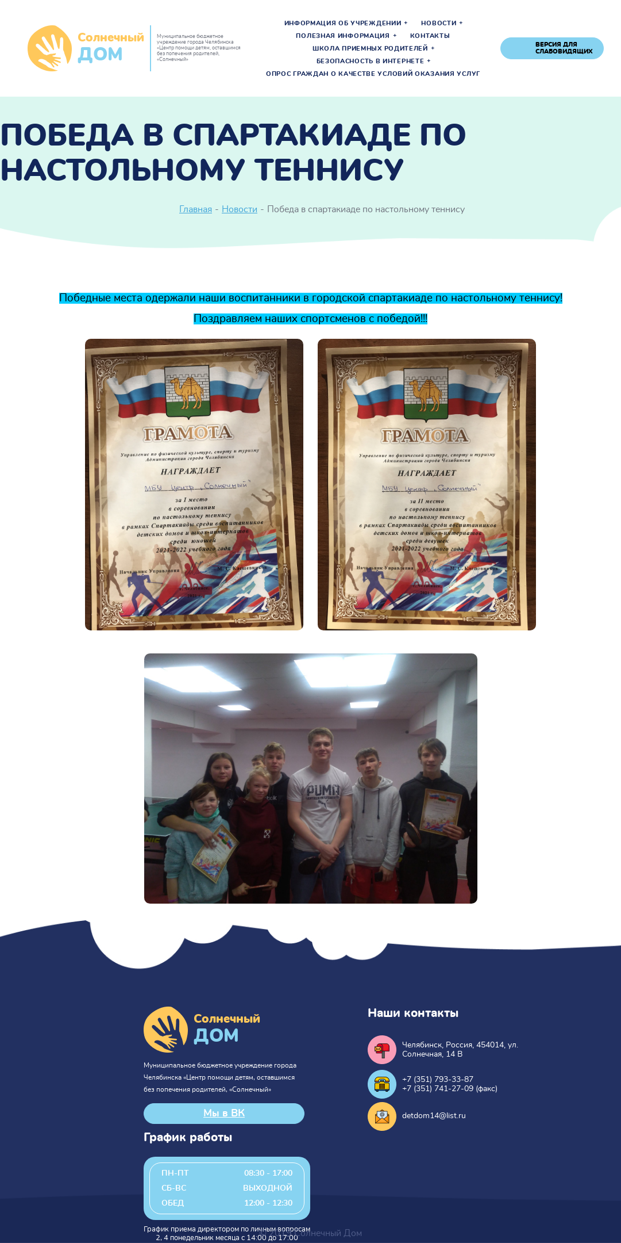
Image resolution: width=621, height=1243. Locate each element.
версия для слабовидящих (564, 48)
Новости (438, 23)
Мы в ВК (224, 1113)
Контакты (430, 36)
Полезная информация (342, 36)
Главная (195, 209)
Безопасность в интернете (371, 61)
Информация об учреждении (343, 23)
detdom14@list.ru (434, 1116)
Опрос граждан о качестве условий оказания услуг (373, 74)
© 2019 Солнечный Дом (310, 1233)
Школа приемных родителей (370, 49)
